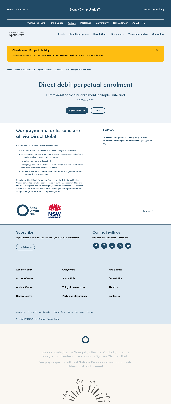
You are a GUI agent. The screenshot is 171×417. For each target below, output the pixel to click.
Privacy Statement (76, 325)
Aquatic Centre (29, 69)
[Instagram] (104, 258)
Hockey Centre (24, 308)
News (10, 10)
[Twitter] (112, 258)
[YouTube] (128, 258)
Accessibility (115, 291)
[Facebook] (96, 258)
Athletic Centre (24, 300)
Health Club (99, 34)
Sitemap (90, 325)
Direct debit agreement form (118, 150)
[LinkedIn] (120, 258)
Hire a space (117, 34)
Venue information (138, 34)
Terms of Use (59, 325)
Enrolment (59, 69)
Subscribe (27, 260)
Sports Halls (68, 291)
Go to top (148, 223)
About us (113, 300)
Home (9, 69)
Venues (17, 69)
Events (61, 34)
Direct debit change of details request (122, 153)
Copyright (20, 325)
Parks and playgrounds (74, 308)
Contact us (22, 10)
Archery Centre (24, 291)
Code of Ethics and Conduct (39, 325)
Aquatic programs (79, 34)
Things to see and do (73, 300)
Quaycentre (68, 282)
